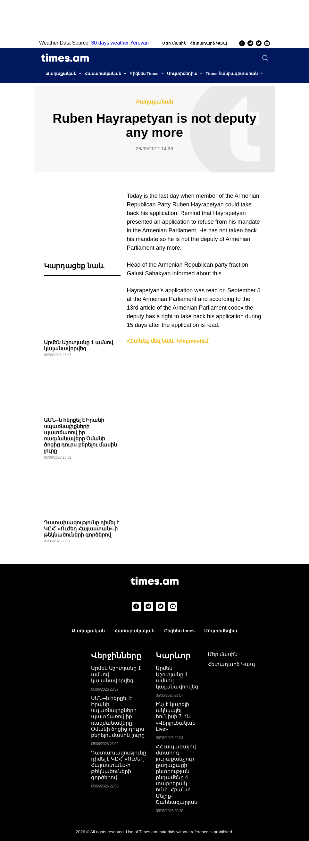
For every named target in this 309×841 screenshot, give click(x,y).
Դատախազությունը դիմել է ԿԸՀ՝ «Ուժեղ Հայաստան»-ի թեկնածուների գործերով (81, 528)
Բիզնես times (179, 630)
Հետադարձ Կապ (208, 43)
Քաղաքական (61, 73)
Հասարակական (103, 73)
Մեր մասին (174, 43)
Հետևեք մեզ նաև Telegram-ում (168, 341)
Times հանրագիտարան (232, 73)
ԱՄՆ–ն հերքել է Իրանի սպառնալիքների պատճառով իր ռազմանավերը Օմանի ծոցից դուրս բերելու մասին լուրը (118, 716)
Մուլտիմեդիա (182, 73)
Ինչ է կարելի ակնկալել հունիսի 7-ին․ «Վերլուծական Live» (176, 717)
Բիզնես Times (144, 73)
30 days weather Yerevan (120, 43)
